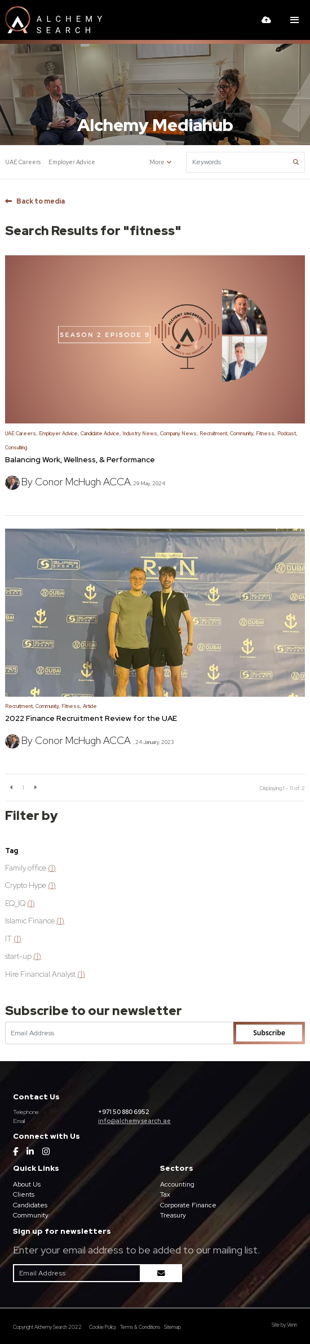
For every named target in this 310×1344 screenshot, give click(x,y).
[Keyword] (238, 162)
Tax (165, 1194)
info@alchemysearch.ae (134, 1121)
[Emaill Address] (119, 1033)
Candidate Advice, (101, 433)
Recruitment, (214, 433)
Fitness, (266, 433)
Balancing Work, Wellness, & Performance (80, 459)
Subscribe (269, 1033)
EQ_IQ (20, 903)
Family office (30, 868)
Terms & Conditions (140, 1327)
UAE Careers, (21, 433)
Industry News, (140, 433)
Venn (292, 1325)
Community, (242, 433)
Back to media (40, 201)
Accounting (177, 1184)
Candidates (30, 1205)
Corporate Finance (188, 1205)
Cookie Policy (102, 1327)
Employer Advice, (59, 433)
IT (13, 938)
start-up (23, 956)
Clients (23, 1194)
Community (30, 1215)
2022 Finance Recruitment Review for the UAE (91, 718)
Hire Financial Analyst (45, 974)
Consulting (16, 447)
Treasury (173, 1215)
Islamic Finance (34, 920)
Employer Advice (71, 162)
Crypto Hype (30, 885)
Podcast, (287, 433)
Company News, (179, 433)
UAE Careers (23, 162)
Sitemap (172, 1327)
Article (90, 706)
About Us (27, 1184)
